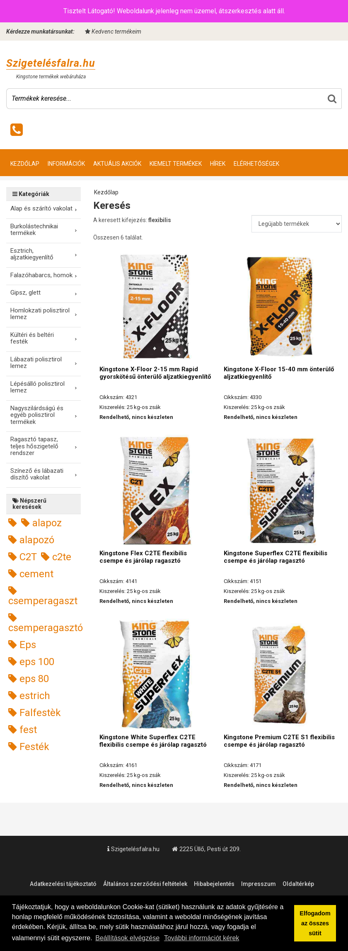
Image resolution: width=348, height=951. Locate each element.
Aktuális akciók (117, 163)
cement (30, 574)
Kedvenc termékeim (113, 31)
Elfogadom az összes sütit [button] (315, 923)
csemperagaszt (42, 596)
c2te (56, 557)
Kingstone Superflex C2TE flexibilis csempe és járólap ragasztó (275, 556)
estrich (29, 696)
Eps (22, 645)
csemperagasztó (45, 623)
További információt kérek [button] (201, 937)
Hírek (217, 163)
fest (22, 730)
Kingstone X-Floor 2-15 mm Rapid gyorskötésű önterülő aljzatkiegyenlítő (155, 372)
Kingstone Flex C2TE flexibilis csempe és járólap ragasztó (143, 556)
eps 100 (31, 662)
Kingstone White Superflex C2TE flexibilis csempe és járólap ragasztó (153, 740)
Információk (66, 163)
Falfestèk (34, 713)
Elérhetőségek (256, 163)
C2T (22, 557)
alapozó (31, 540)
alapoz (41, 523)
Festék (28, 747)
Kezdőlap (24, 163)
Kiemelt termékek (176, 163)
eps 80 (28, 679)
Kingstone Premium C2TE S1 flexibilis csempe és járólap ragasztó (279, 740)
